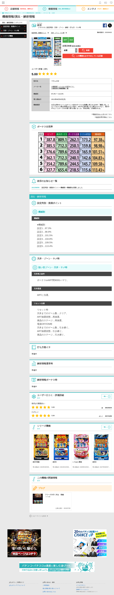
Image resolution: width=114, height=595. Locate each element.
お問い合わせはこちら (49, 591)
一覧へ (105, 396)
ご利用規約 (46, 585)
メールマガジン (81, 585)
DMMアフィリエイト (82, 589)
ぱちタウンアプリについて (17, 585)
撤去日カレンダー (99, 114)
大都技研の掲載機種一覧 (59, 88)
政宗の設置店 (76, 46)
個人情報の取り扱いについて (51, 588)
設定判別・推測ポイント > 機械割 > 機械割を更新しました (62, 187)
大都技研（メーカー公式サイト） (63, 86)
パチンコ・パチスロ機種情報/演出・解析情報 (28, 13)
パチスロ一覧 (46, 13)
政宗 (53, 13)
